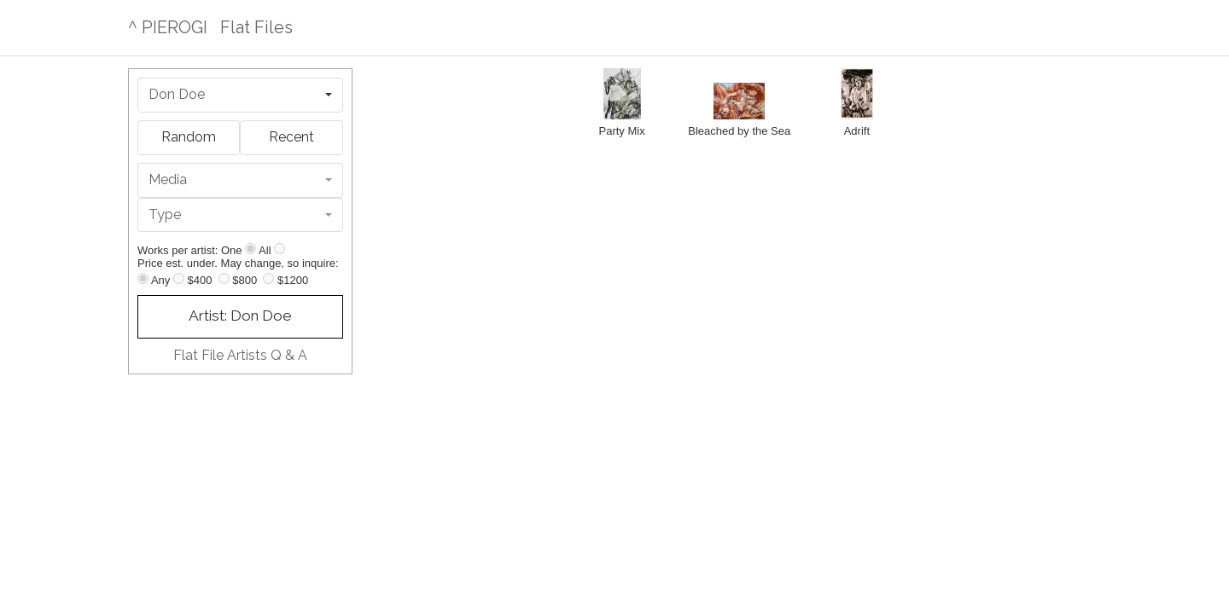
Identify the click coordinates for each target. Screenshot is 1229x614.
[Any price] (143, 278)
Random (188, 137)
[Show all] (279, 248)
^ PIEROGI (167, 27)
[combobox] (240, 95)
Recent (291, 137)
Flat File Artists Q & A (240, 355)
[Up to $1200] (268, 278)
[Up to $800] (224, 278)
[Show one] (250, 248)
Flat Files (256, 27)
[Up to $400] (178, 278)
